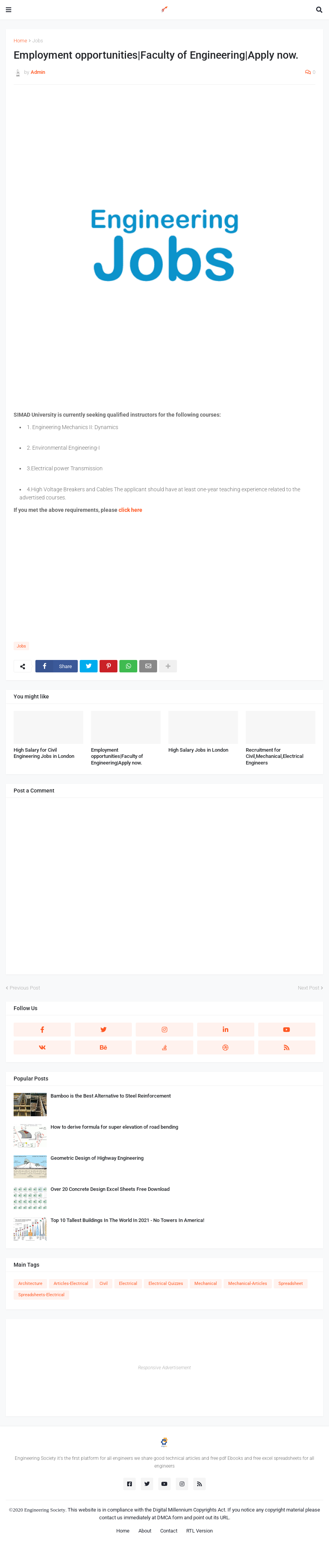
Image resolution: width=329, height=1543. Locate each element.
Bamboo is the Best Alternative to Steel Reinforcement (111, 1096)
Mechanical (205, 1283)
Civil (104, 1283)
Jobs (37, 41)
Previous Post (25, 988)
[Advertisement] (164, 147)
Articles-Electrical (71, 1283)
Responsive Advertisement (164, 1367)
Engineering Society (44, 1510)
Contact (168, 1531)
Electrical (128, 1283)
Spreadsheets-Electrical (41, 1294)
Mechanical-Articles (247, 1283)
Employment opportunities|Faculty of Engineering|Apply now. (117, 756)
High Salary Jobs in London (198, 750)
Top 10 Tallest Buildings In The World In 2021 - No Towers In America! (127, 1220)
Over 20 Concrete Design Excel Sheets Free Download (110, 1189)
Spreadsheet (290, 1283)
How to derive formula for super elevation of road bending (114, 1127)
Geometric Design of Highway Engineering (97, 1158)
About (144, 1531)
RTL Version (199, 1531)
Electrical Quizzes (166, 1283)
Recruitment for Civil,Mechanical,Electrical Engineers (274, 756)
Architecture (30, 1283)
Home (20, 41)
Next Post (308, 988)
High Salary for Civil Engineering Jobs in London (44, 753)
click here (130, 510)
